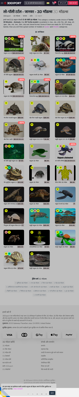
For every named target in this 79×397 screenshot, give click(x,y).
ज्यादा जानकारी (18, 389)
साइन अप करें (73, 3)
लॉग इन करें (63, 3)
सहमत (52, 393)
